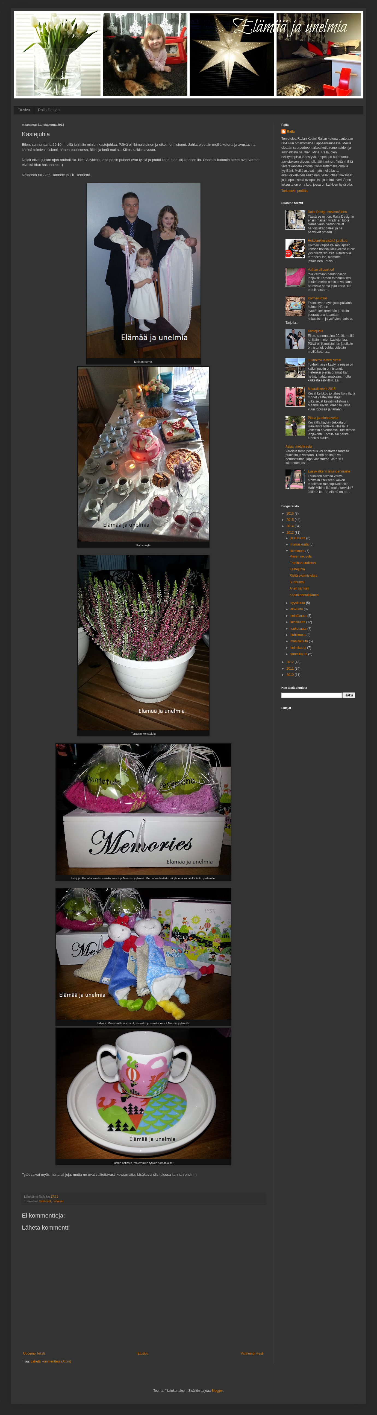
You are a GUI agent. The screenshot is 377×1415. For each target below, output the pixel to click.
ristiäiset (58, 1201)
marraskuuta (300, 544)
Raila (291, 131)
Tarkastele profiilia (294, 191)
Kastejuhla (315, 331)
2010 (291, 675)
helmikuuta (298, 648)
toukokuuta (298, 629)
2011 (291, 668)
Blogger (217, 1391)
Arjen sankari (299, 588)
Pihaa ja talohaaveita (323, 418)
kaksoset (45, 1201)
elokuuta (297, 609)
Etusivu (23, 110)
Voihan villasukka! (321, 270)
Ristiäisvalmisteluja (303, 575)
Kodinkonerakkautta (304, 595)
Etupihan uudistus (303, 563)
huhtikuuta (298, 635)
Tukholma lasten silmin (324, 360)
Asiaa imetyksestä (298, 446)
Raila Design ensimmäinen (327, 212)
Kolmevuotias (318, 298)
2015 (291, 520)
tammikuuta (299, 654)
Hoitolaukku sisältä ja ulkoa (327, 241)
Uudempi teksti (34, 1353)
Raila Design (49, 110)
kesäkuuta (298, 622)
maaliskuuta (299, 641)
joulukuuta (298, 538)
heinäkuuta (298, 616)
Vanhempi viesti (252, 1353)
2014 (291, 526)
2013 (291, 533)
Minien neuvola (301, 556)
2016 (291, 513)
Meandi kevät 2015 (321, 389)
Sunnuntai (297, 582)
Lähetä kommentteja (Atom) (51, 1361)
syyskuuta (298, 603)
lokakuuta (297, 551)
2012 (291, 662)
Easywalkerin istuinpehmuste (329, 471)
